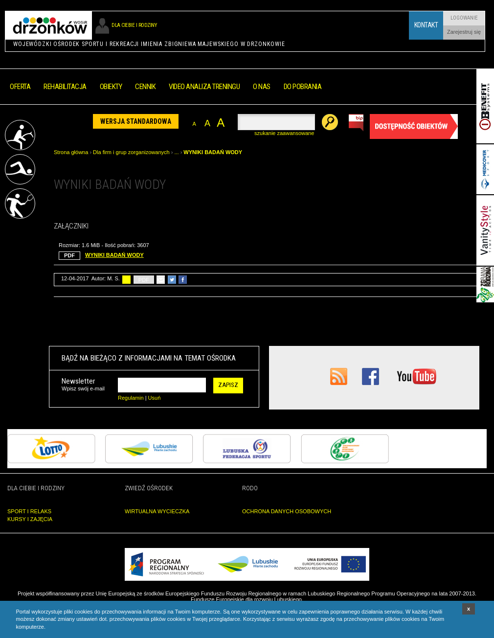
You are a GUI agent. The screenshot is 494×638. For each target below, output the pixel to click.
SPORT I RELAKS (29, 511)
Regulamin (131, 398)
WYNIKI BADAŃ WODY (212, 152)
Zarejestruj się (464, 32)
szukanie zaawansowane (284, 133)
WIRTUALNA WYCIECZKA (157, 511)
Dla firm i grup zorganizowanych (131, 152)
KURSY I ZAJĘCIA (29, 519)
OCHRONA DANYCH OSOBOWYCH (286, 511)
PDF (143, 280)
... (176, 152)
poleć (161, 279)
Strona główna (71, 152)
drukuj (126, 279)
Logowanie (464, 18)
